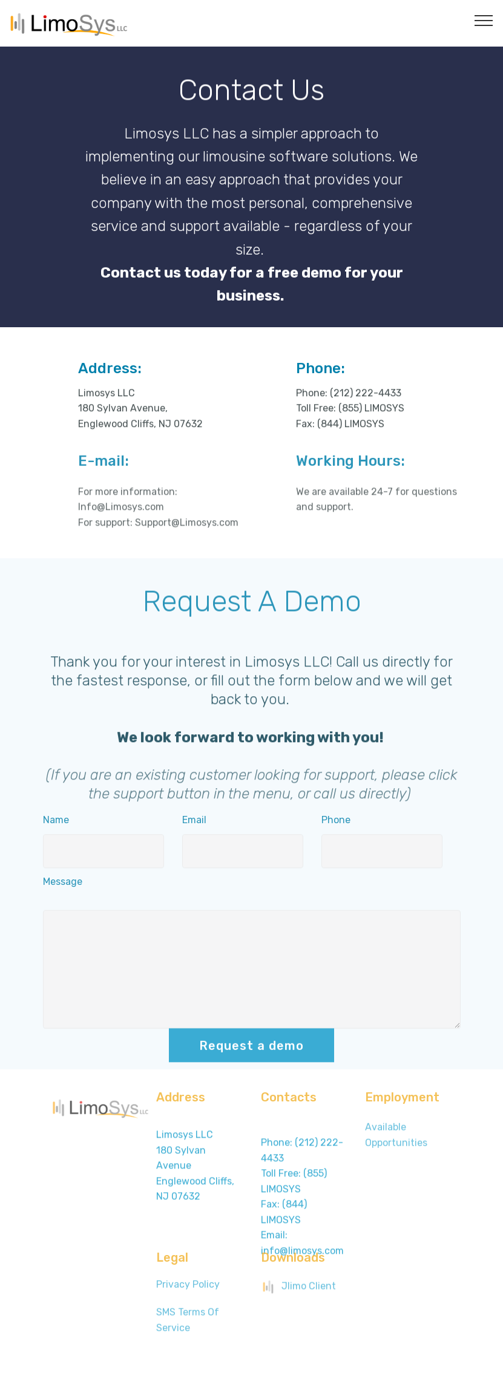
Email (194, 824)
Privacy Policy (188, 1288)
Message (62, 886)
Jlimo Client (298, 1290)
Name (56, 824)
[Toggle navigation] (484, 20)
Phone (335, 824)
